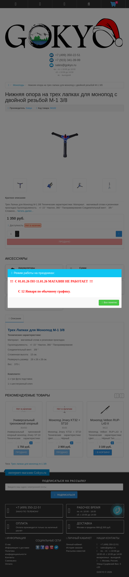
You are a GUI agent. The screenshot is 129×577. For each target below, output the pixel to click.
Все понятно (109, 302)
